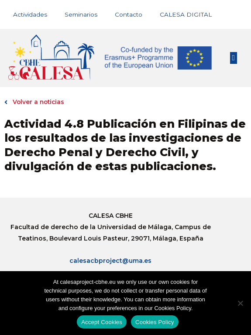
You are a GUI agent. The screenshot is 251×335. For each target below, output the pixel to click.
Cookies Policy (154, 322)
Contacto (128, 14)
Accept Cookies (101, 322)
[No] (240, 303)
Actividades (30, 14)
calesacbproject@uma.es (110, 261)
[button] (233, 58)
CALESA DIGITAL (186, 14)
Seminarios (81, 14)
